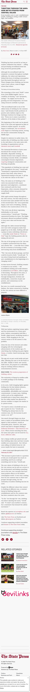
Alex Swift (21, 571)
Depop (3, 353)
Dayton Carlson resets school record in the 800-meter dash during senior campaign (22, 578)
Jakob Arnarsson (22, 560)
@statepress (10, 519)
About (18, 675)
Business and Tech (6, 675)
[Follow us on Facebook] (7, 539)
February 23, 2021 (6, 452)
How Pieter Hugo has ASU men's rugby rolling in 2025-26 (21, 567)
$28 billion (14, 270)
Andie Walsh (14, 234)
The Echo (3, 6)
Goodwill (17, 146)
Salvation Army (6, 146)
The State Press (9, 517)
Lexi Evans (21, 583)
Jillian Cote (6, 50)
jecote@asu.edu (20, 511)
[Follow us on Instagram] (11, 539)
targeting (4, 162)
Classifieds (19, 673)
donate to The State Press (12, 524)
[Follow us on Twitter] (2, 539)
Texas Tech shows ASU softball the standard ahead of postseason (22, 556)
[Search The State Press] (24, 2)
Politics (3, 673)
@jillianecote (10, 513)
